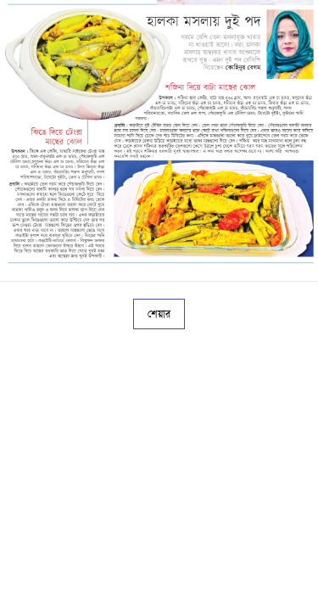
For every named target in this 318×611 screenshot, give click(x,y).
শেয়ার (159, 314)
